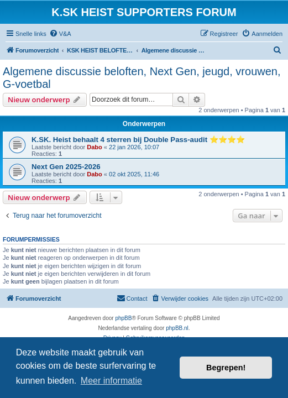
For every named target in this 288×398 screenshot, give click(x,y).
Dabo (94, 147)
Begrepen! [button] (225, 367)
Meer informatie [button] (111, 380)
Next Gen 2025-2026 (66, 167)
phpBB (123, 318)
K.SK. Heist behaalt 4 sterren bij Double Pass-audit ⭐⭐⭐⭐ (138, 139)
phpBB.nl (177, 328)
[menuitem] (60, 33)
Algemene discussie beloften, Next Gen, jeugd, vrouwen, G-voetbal (142, 77)
